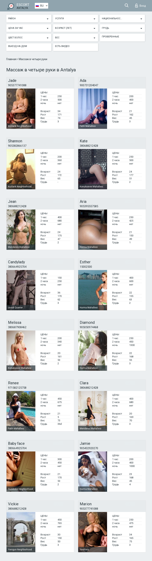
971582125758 (17, 387)
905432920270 (89, 448)
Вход (140, 5)
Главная (11, 59)
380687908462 (17, 327)
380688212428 (89, 146)
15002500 (86, 266)
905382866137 (17, 146)
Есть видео (62, 46)
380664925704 (17, 266)
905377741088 (17, 85)
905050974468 (89, 327)
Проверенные (110, 36)
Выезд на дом (17, 46)
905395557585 (89, 206)
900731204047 (89, 85)
